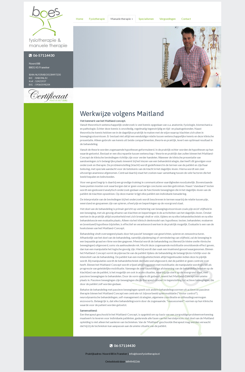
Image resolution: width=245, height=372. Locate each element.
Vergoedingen (167, 18)
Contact (186, 18)
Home (79, 18)
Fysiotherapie (97, 18)
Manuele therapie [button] (122, 18)
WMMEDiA (133, 361)
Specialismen (146, 18)
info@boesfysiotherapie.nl (144, 353)
